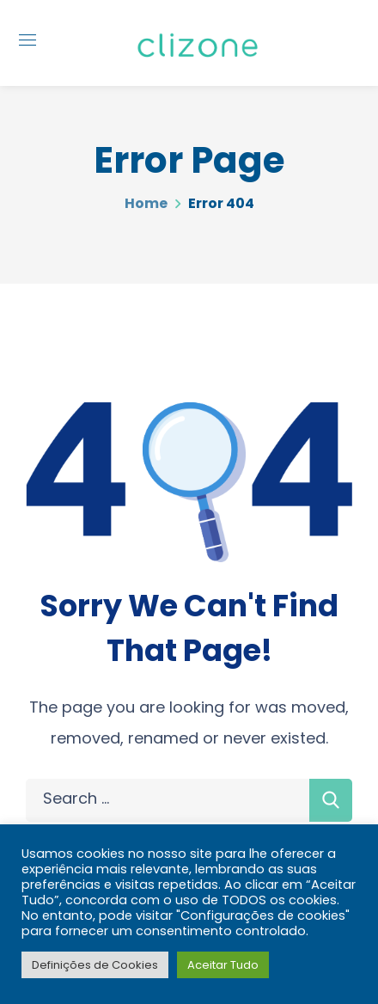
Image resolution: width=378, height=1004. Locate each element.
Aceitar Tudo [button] (223, 965)
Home (146, 203)
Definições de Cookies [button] (95, 965)
